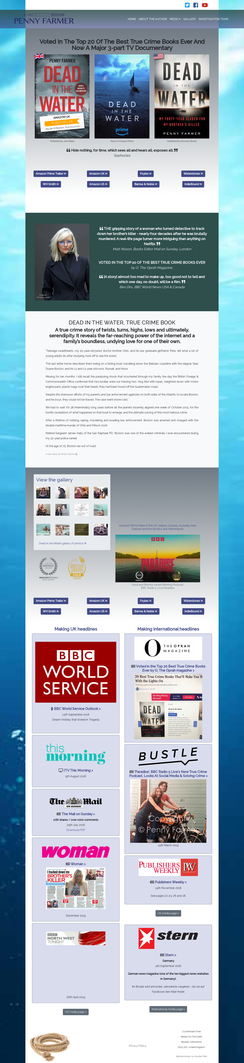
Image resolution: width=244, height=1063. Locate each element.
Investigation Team (213, 19)
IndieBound (193, 184)
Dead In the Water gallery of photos (62, 543)
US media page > (168, 913)
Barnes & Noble (145, 184)
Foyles (145, 173)
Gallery (189, 19)
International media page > (168, 1009)
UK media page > (75, 1012)
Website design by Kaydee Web (191, 1056)
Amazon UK (98, 173)
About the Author (153, 19)
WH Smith (51, 184)
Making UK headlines (76, 629)
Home (132, 19)
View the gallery (54, 480)
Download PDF (75, 830)
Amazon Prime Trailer (51, 173)
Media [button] (175, 19)
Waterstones (193, 173)
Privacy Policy (137, 1045)
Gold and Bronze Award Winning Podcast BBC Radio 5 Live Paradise (158, 586)
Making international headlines (168, 629)
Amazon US (98, 184)
